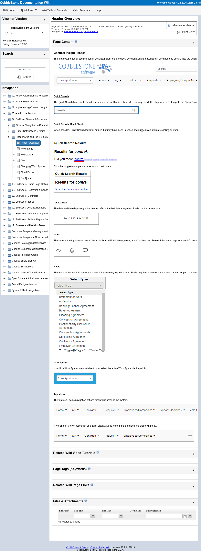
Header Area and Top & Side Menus (81, 31)
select (42, 33)
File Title (78, 510)
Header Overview (30, 142)
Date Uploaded (153, 510)
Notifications (27, 154)
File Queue (26, 178)
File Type (106, 510)
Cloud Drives (27, 172)
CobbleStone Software (77, 547)
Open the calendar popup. (185, 516)
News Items (27, 148)
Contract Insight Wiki (100, 547)
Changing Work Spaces (33, 166)
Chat (23, 160)
